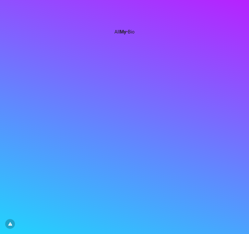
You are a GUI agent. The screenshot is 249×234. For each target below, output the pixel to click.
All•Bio (124, 32)
